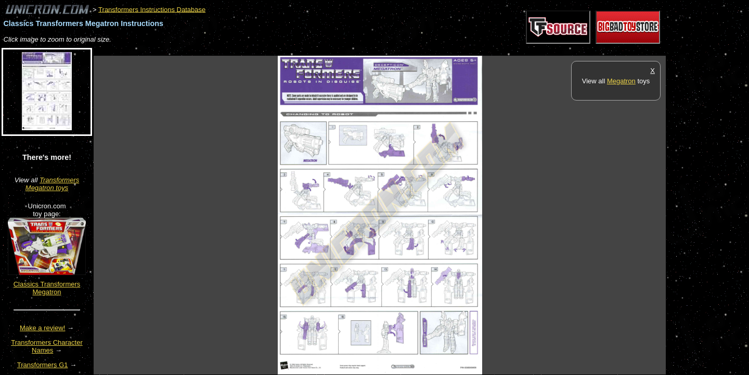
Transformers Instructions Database (151, 9)
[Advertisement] (283, 50)
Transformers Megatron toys (52, 184)
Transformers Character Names (47, 346)
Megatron (621, 81)
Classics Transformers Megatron (47, 288)
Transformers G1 (42, 365)
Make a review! (42, 328)
